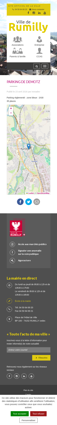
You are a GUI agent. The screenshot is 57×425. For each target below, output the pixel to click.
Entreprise (39, 45)
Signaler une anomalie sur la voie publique (25, 252)
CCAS (39, 56)
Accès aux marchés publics (28, 244)
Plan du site (28, 390)
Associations (18, 45)
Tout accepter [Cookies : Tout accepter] (19, 413)
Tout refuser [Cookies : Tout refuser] (38, 413)
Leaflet (30, 193)
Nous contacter (36, 9)
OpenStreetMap (43, 193)
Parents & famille (18, 56)
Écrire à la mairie (19, 301)
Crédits (28, 395)
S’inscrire (41, 357)
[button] (29, 146)
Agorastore (20, 260)
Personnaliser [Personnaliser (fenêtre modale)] (28, 420)
